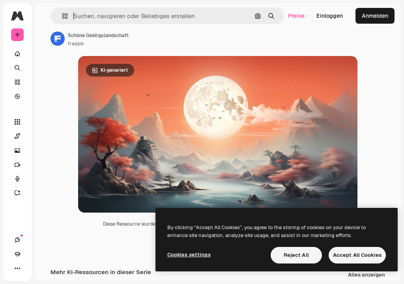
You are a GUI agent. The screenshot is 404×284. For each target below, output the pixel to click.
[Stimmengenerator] (21, 178)
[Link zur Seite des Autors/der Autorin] (57, 39)
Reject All (296, 255)
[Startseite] (17, 53)
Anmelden (375, 15)
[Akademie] (17, 254)
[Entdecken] (17, 96)
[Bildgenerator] (21, 150)
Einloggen (329, 15)
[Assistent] (21, 193)
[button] (62, 16)
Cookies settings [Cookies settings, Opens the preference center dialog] (189, 254)
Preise (296, 15)
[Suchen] (17, 68)
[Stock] (17, 82)
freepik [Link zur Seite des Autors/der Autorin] (76, 44)
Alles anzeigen (366, 276)
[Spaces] (21, 136)
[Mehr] (17, 268)
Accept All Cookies (357, 255)
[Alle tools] (17, 122)
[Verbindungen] (17, 240)
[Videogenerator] (21, 164)
